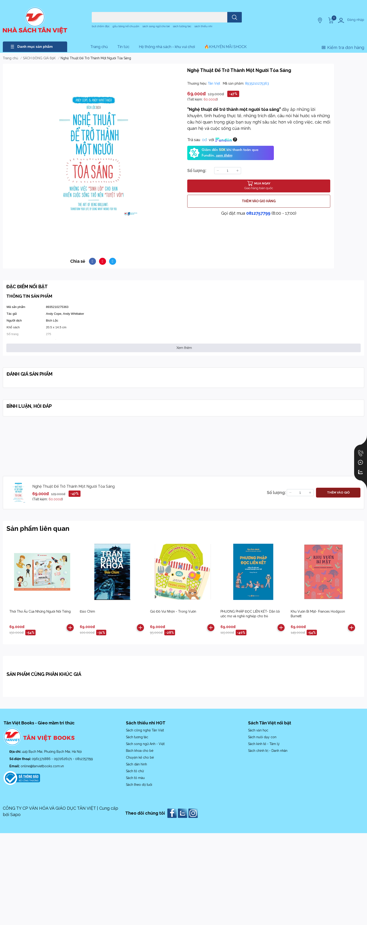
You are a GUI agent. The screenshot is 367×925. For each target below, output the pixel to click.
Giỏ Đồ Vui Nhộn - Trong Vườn (173, 611)
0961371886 (41, 759)
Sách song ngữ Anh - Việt (145, 744)
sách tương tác (182, 26)
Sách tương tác (137, 737)
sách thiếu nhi (203, 26)
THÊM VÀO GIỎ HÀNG (259, 201)
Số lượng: (196, 170)
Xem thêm (184, 348)
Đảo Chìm (87, 611)
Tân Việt (214, 83)
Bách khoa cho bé (139, 751)
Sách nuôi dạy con (262, 737)
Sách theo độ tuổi (139, 784)
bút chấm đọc (101, 26)
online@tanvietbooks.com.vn (42, 766)
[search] (234, 17)
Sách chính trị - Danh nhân (267, 751)
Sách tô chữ (135, 771)
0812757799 (258, 213)
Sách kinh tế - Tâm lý (264, 744)
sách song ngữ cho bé (156, 26)
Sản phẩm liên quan (38, 528)
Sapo (15, 814)
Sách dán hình (136, 764)
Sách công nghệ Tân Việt (145, 730)
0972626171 (63, 759)
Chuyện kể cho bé (140, 757)
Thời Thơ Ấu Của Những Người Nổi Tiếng (40, 611)
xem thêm (224, 155)
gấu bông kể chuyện (126, 26)
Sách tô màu (135, 778)
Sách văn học (258, 730)
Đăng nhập (355, 20)
